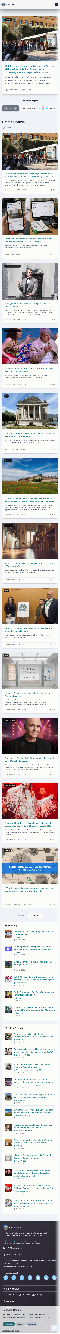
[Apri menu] (56, 4)
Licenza (42, 1324)
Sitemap (37, 1296)
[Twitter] (22, 1278)
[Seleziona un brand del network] (30, 1308)
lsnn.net (9, 1316)
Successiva (35, 917)
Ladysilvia (12, 1228)
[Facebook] (5, 1278)
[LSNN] (46, 1278)
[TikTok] (30, 1278)
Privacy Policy (20, 1324)
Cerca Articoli (10, 1296)
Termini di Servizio (32, 1324)
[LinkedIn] (38, 1278)
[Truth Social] (54, 1278)
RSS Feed (9, 128)
